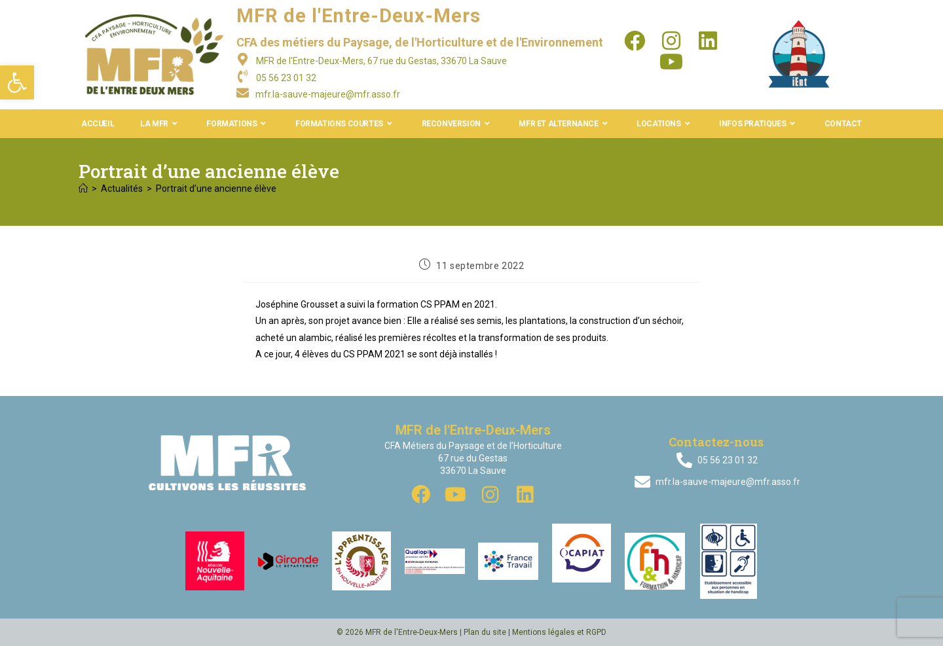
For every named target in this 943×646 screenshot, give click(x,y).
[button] (17, 82)
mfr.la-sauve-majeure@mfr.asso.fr (327, 94)
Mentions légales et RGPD (559, 632)
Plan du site (485, 632)
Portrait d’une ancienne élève (216, 188)
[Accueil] (83, 188)
